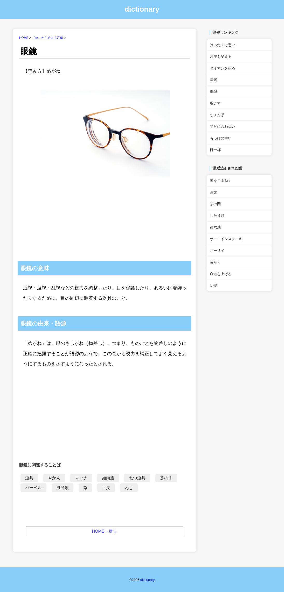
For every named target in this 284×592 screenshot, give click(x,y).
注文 (213, 192)
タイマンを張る (222, 68)
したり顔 (217, 215)
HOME (24, 38)
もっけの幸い (221, 138)
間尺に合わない (222, 126)
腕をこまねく (221, 181)
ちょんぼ (217, 115)
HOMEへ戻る (104, 531)
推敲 (213, 91)
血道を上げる (221, 274)
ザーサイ (217, 250)
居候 (213, 80)
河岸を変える (221, 56)
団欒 (213, 285)
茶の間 (215, 204)
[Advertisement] (104, 222)
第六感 (215, 227)
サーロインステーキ (226, 239)
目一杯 (215, 150)
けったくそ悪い (222, 45)
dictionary (142, 9)
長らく (215, 262)
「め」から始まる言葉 (47, 38)
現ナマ (215, 103)
